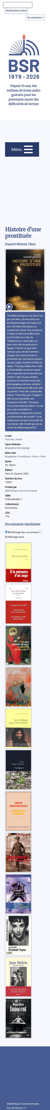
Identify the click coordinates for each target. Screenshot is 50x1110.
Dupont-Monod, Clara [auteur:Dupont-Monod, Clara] (20, 244)
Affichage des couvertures (23, 532)
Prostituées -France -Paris (32, 456)
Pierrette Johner (13, 439)
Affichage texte (14, 537)
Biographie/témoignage (17, 448)
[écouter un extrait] (9, 306)
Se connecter (35, 17)
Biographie (11, 456)
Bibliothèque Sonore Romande (21, 490)
